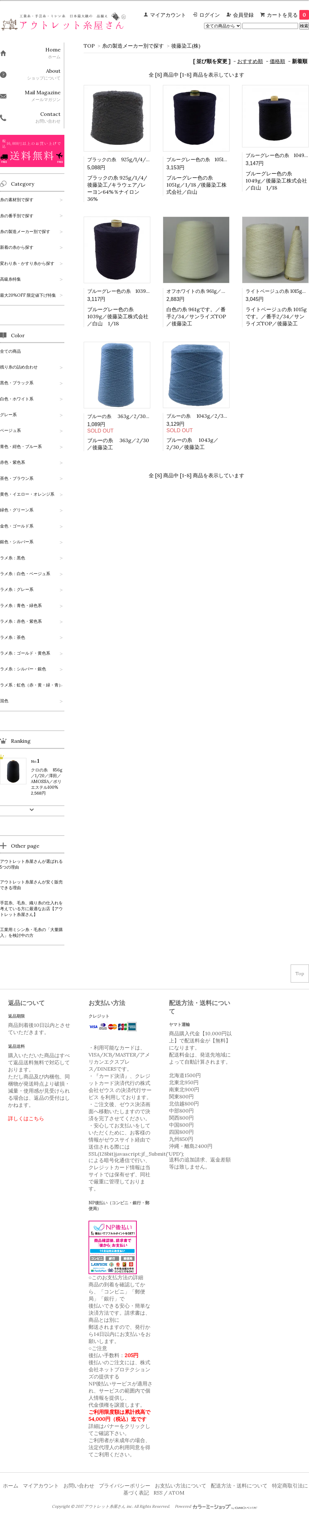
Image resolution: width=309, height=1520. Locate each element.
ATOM (176, 1492)
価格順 (277, 61)
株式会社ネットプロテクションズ (119, 1369)
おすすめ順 (250, 61)
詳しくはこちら (26, 1118)
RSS (158, 1492)
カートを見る (288, 15)
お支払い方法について (180, 1485)
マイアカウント (168, 15)
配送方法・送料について (239, 1485)
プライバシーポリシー (124, 1485)
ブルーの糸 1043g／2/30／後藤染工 (208, 416)
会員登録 (243, 15)
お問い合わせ (78, 1485)
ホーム (10, 1485)
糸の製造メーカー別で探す (133, 45)
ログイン (209, 15)
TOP (89, 45)
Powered (216, 1506)
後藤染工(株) (185, 45)
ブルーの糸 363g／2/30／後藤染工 (128, 416)
